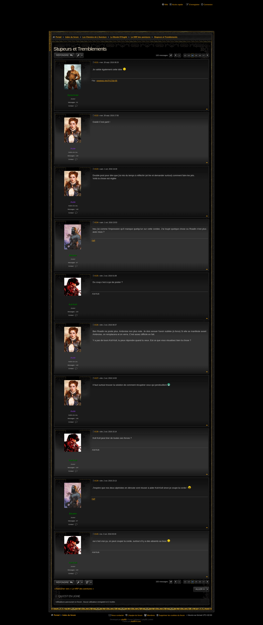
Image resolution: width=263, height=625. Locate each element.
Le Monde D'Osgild (118, 37)
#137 (96, 378)
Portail (58, 37)
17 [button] (203, 55)
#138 (96, 432)
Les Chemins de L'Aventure (94, 37)
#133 (96, 169)
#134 (96, 222)
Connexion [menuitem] (208, 5)
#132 (96, 115)
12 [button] (185, 55)
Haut (207, 109)
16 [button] (200, 55)
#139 (96, 481)
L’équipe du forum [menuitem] (135, 615)
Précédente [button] (175, 55)
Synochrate (72, 95)
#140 (96, 534)
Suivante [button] (207, 55)
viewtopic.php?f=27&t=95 (106, 81)
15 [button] (196, 55)
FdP (93, 241)
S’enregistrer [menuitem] (194, 5)
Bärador (73, 255)
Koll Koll (73, 304)
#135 (96, 276)
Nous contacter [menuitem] (118, 615)
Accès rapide (177, 5)
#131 (96, 62)
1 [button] (179, 55)
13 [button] (189, 55)
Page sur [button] (170, 55)
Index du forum (71, 37)
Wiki (166, 5)
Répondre (62, 55)
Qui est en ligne (69, 596)
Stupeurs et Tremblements (165, 37)
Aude (72, 148)
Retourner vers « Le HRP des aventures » (75, 589)
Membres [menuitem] (151, 615)
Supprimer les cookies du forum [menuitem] (172, 615)
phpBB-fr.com (136, 621)
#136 (96, 325)
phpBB (123, 619)
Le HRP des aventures (140, 37)
